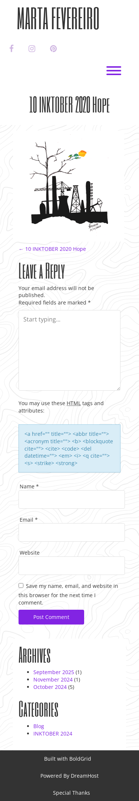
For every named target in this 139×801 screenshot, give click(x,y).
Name (29, 486)
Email (29, 519)
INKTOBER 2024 (52, 733)
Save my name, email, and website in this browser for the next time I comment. (68, 594)
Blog (38, 726)
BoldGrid (80, 758)
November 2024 (53, 679)
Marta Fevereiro (58, 18)
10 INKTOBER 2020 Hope (52, 248)
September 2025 (53, 672)
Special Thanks (71, 792)
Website (30, 552)
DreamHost (85, 775)
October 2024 (50, 686)
